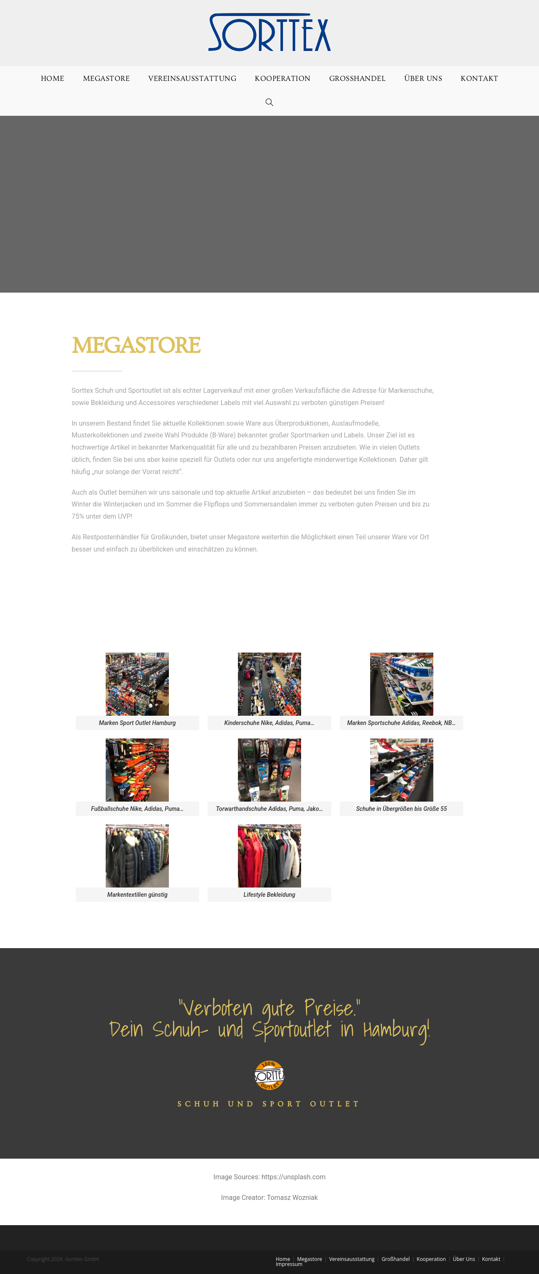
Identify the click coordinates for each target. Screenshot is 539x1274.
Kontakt (491, 1259)
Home (283, 1259)
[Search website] (269, 103)
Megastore (310, 1259)
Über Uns (464, 1259)
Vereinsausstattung (352, 1259)
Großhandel (396, 1259)
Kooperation (431, 1259)
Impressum (289, 1264)
